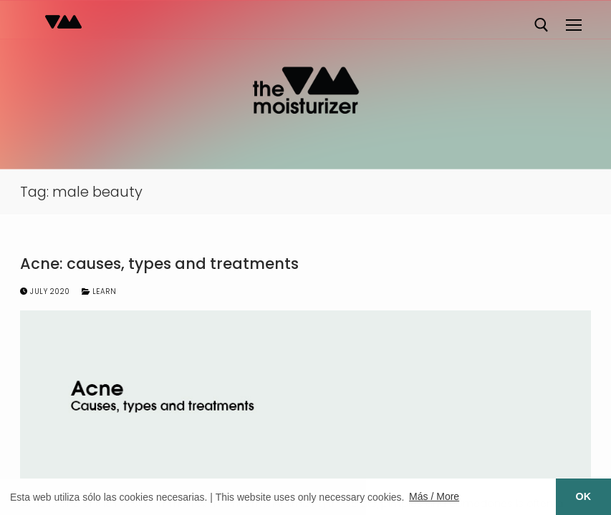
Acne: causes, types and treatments (159, 264)
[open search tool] (541, 25)
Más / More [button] (434, 496)
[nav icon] (573, 25)
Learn (99, 291)
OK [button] (584, 496)
